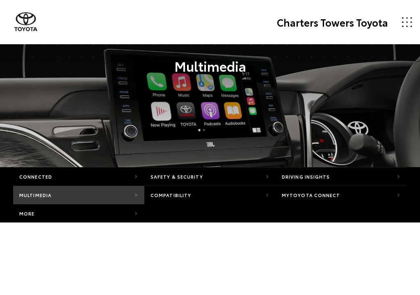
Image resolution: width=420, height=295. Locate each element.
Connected (35, 176)
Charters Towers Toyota (332, 22)
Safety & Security (177, 176)
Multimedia (35, 195)
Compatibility (171, 195)
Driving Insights (306, 176)
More (26, 213)
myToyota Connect (311, 195)
